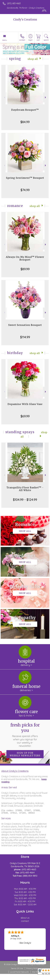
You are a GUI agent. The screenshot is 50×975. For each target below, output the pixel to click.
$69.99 (25, 416)
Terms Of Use (17, 969)
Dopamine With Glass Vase (25, 404)
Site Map (36, 973)
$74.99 (25, 190)
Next (46, 97)
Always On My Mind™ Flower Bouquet (25, 258)
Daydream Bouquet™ (25, 109)
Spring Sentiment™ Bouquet (25, 177)
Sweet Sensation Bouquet (25, 325)
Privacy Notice (32, 969)
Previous (4, 97)
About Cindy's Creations (15, 771)
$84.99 (25, 122)
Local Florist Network (19, 973)
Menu (4, 40)
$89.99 (25, 269)
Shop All (33, 59)
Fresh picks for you (25, 734)
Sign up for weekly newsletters (25, 754)
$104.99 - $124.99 (25, 500)
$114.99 (25, 337)
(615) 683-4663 (14, 3)
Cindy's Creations (25, 19)
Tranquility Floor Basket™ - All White (25, 489)
